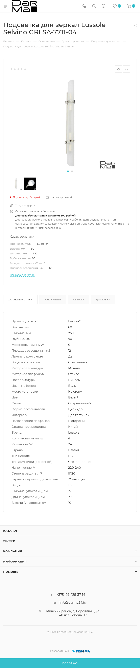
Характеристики (20, 299)
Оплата (78, 299)
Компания (12, 551)
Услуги (9, 541)
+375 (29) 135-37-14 (70, 594)
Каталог (10, 530)
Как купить (53, 299)
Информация (15, 561)
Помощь (10, 571)
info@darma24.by (73, 602)
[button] (68, 171)
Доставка (103, 299)
